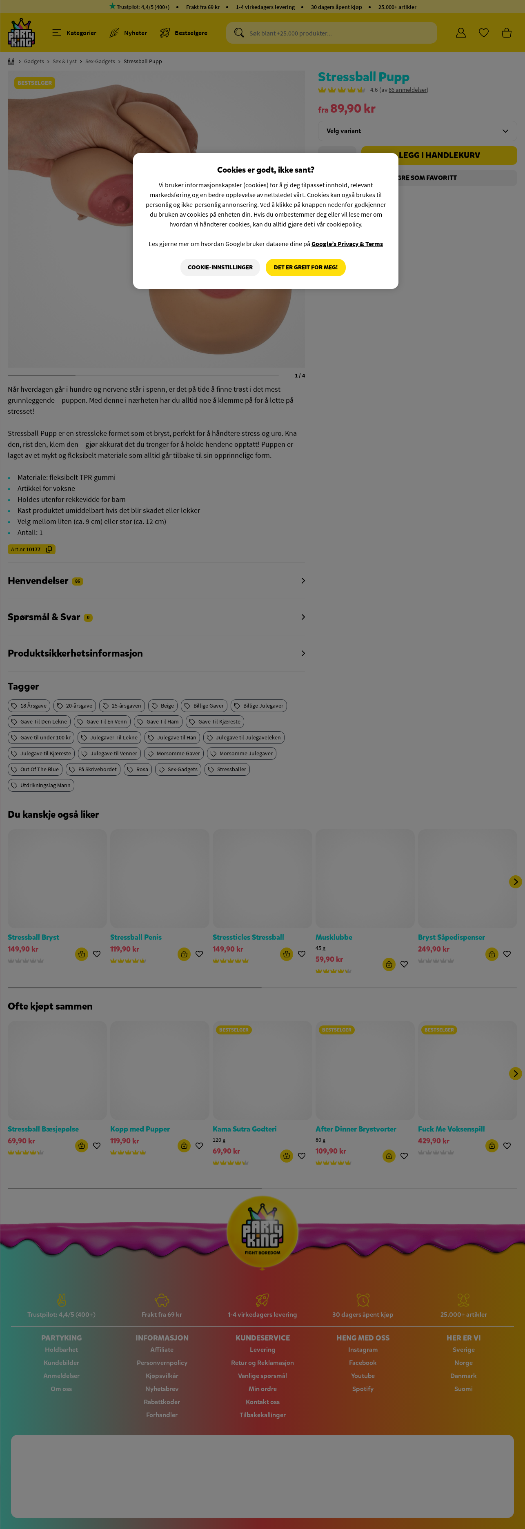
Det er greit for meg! (306, 267)
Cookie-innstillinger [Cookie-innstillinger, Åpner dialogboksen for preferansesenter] (220, 267)
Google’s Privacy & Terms (347, 244)
